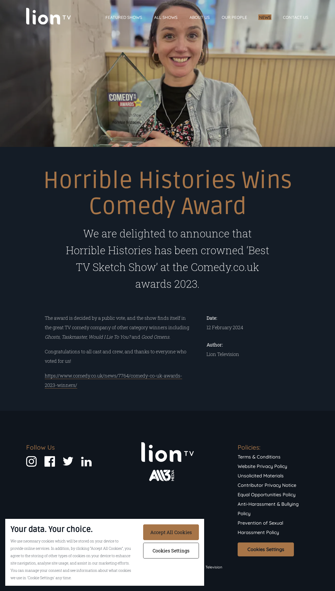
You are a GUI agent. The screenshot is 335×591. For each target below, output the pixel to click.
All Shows (165, 17)
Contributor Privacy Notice (267, 485)
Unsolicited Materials (261, 476)
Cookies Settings (265, 549)
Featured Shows (123, 17)
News (265, 17)
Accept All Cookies (171, 532)
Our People (234, 17)
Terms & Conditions (259, 457)
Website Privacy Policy (262, 466)
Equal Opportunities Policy (266, 495)
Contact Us (295, 17)
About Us (199, 17)
